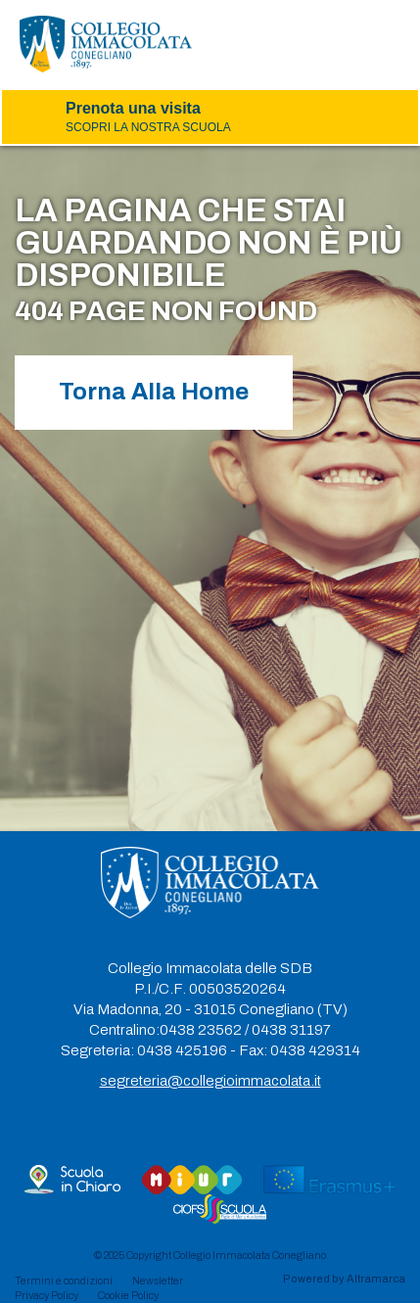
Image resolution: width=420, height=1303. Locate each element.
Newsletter (157, 1280)
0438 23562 (201, 1030)
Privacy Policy (46, 1295)
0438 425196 (182, 1050)
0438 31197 (291, 1030)
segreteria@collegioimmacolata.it (210, 1081)
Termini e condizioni (64, 1280)
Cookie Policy (128, 1295)
